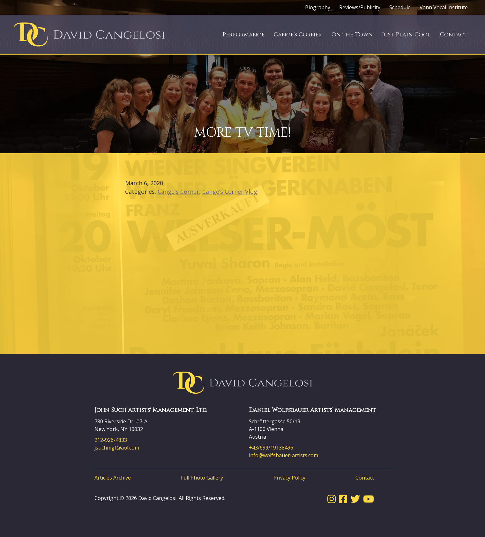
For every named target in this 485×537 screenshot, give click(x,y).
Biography (317, 7)
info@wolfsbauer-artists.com (283, 455)
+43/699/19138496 (271, 447)
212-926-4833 (110, 439)
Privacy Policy (289, 477)
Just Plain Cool (406, 35)
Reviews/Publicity (359, 7)
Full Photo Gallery (202, 477)
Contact (454, 35)
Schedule (400, 7)
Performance (243, 35)
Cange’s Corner (298, 35)
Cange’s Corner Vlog (229, 191)
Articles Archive (112, 477)
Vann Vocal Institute (444, 7)
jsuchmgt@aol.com (116, 447)
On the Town (352, 35)
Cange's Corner (178, 191)
